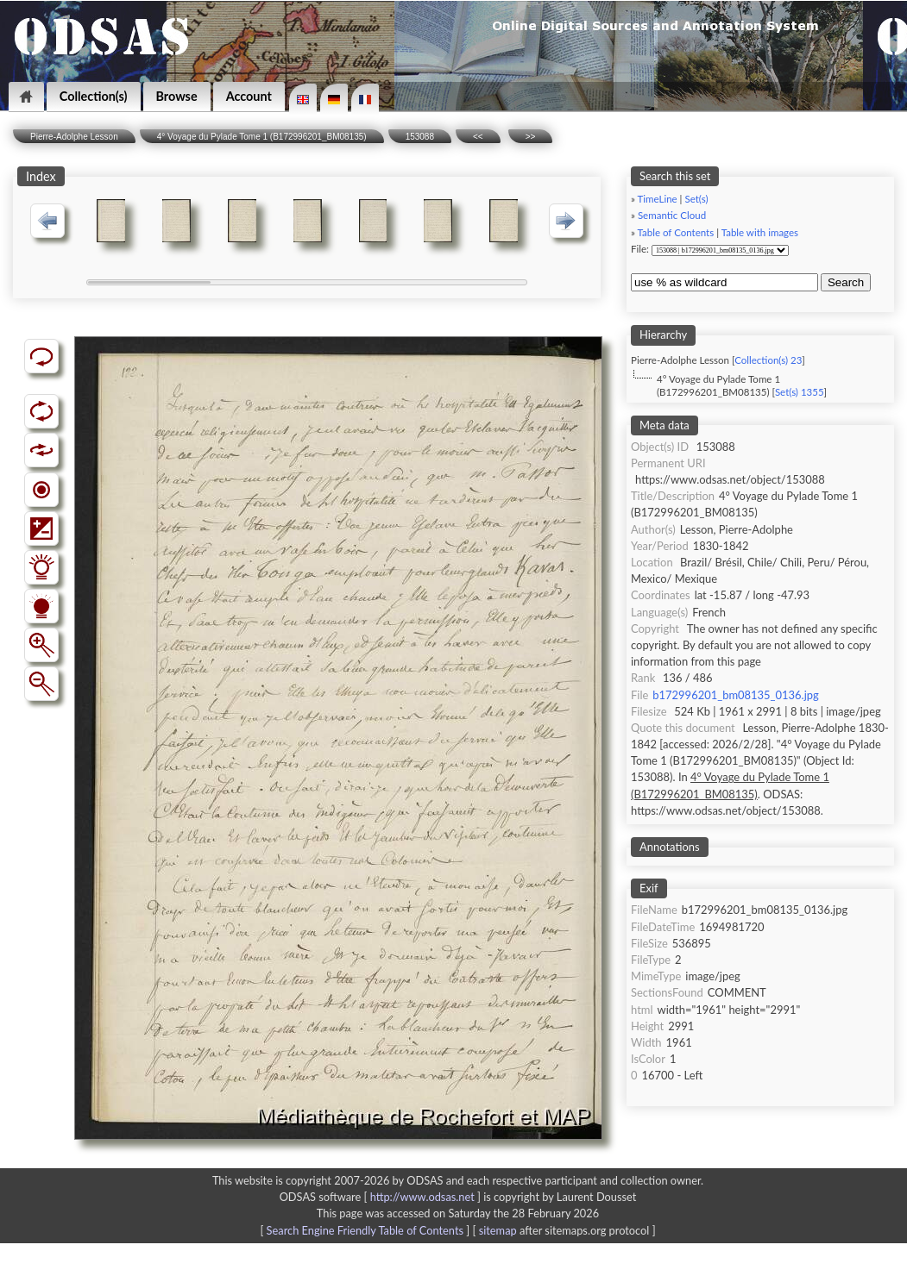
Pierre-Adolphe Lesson (74, 136)
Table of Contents (676, 232)
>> (531, 136)
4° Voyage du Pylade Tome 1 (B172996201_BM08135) (262, 136)
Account (249, 96)
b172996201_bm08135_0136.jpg (735, 695)
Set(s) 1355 (799, 391)
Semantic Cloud (672, 215)
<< (478, 136)
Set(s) (696, 198)
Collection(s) (94, 96)
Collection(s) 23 (768, 360)
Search (846, 282)
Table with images (759, 232)
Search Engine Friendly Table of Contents (365, 1230)
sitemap (498, 1230)
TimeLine (657, 198)
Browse (177, 96)
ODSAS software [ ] (382, 1197)
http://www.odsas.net (422, 1197)
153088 (420, 136)
